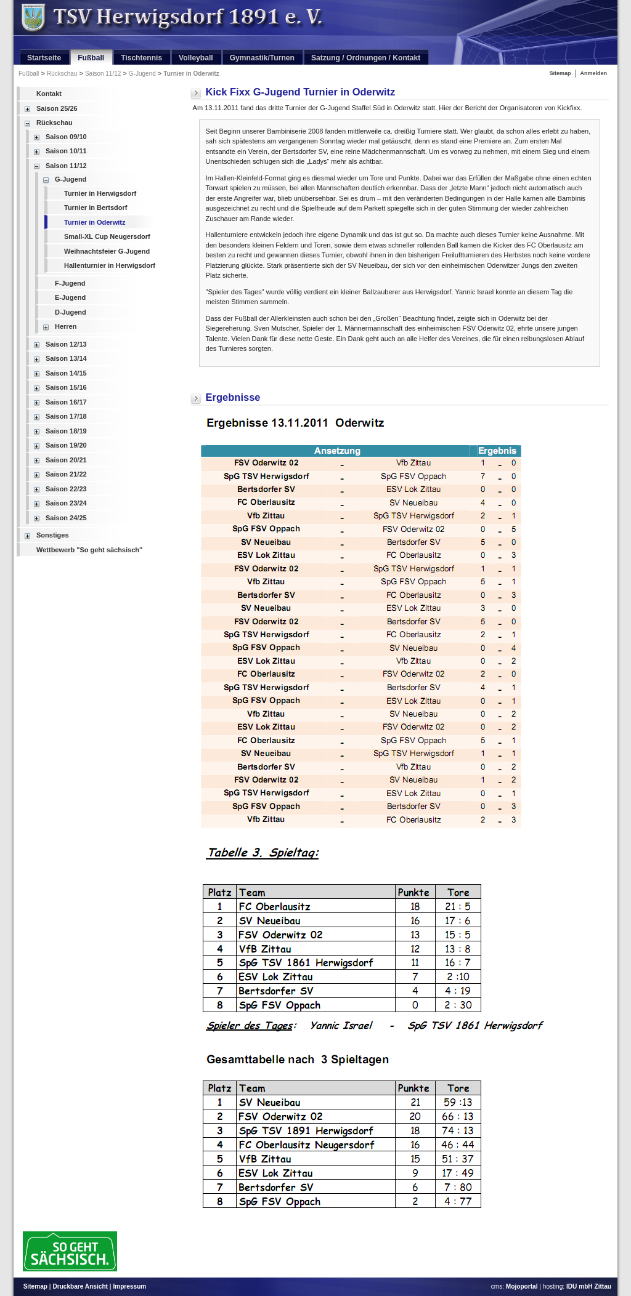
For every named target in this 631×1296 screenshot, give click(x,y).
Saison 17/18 (66, 416)
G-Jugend (142, 73)
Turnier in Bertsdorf (95, 207)
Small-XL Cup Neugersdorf (107, 236)
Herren (65, 326)
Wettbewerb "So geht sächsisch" (89, 549)
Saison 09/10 (66, 136)
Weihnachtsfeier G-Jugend (107, 251)
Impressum (129, 1286)
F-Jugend (70, 283)
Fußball (28, 73)
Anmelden (593, 73)
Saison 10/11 (66, 151)
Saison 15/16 (66, 387)
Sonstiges (52, 535)
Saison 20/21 (66, 460)
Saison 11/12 (103, 73)
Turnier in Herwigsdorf (100, 193)
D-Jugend (70, 312)
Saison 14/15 (66, 373)
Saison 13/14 (66, 358)
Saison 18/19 (66, 431)
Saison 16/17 (66, 402)
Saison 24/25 (66, 517)
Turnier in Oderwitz (191, 73)
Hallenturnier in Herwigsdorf (109, 265)
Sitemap (560, 73)
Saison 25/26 (57, 108)
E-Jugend (70, 297)
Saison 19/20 (66, 445)
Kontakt (49, 93)
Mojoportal (522, 1286)
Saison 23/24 (66, 503)
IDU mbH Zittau (588, 1286)
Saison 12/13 (66, 344)
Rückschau (62, 73)
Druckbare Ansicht (80, 1286)
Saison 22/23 (66, 489)
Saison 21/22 (66, 474)
